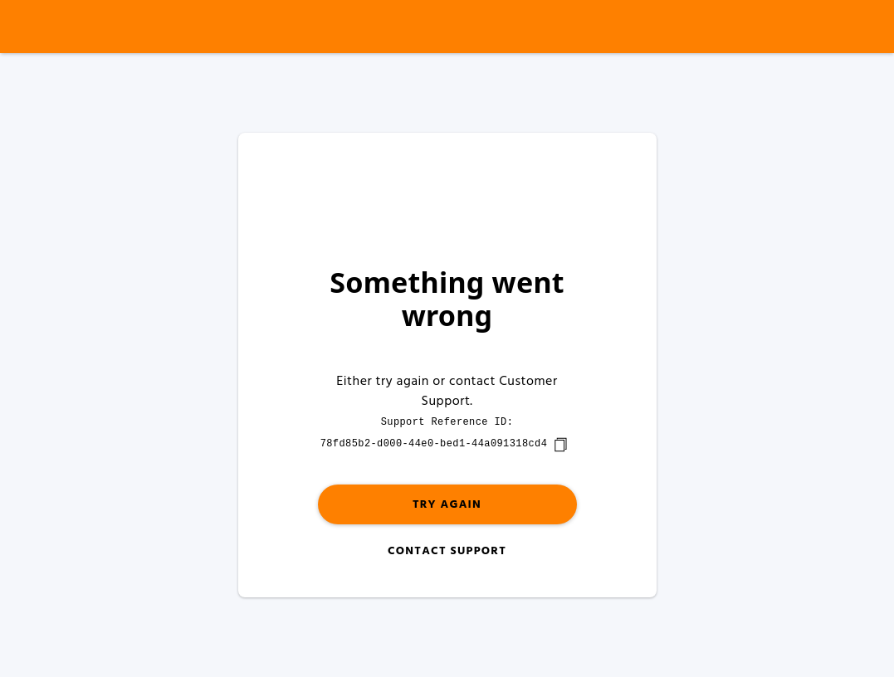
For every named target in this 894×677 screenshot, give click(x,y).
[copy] (560, 444)
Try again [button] (447, 504)
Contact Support (447, 551)
